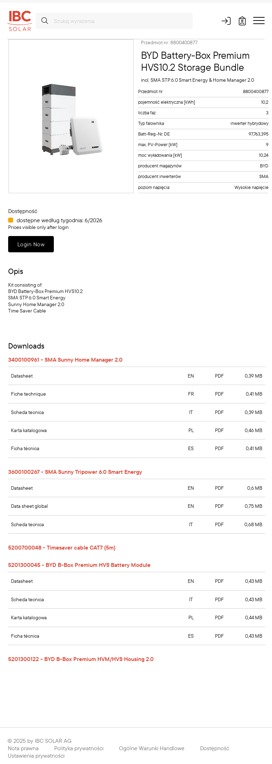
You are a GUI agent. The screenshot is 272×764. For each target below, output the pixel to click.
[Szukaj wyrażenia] (114, 21)
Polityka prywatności (78, 748)
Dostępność (214, 748)
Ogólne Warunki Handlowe (152, 748)
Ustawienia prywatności (36, 755)
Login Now (31, 244)
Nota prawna (23, 748)
